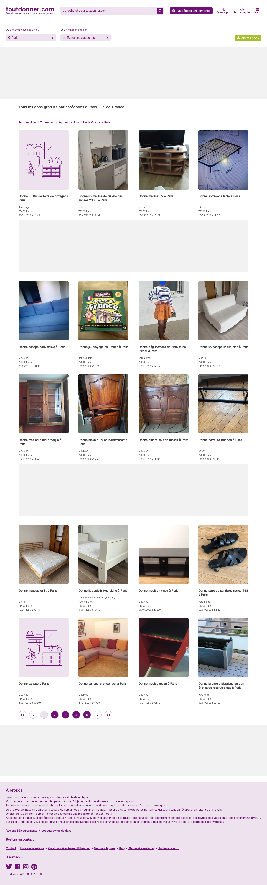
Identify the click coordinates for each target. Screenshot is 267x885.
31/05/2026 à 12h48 (29, 215)
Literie (201, 207)
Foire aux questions (32, 848)
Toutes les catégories (81, 37)
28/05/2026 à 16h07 (149, 215)
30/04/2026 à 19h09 (150, 609)
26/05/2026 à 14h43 (29, 366)
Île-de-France (91, 122)
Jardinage (24, 207)
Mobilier (83, 207)
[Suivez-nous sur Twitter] (9, 868)
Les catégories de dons (56, 830)
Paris (14, 37)
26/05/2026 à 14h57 (209, 215)
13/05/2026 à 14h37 (149, 459)
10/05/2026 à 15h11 (208, 459)
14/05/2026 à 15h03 (209, 366)
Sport (201, 451)
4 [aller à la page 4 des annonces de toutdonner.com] (76, 715)
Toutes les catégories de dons (59, 122)
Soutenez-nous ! (168, 848)
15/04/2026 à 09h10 (149, 702)
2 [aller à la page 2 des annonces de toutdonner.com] (55, 715)
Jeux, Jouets (85, 358)
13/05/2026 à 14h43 (29, 459)
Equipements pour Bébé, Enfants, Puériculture (96, 599)
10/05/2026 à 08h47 (29, 609)
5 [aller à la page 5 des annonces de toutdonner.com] (87, 715)
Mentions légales (104, 848)
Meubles (143, 207)
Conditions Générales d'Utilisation (69, 848)
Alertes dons (250, 38)
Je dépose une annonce (191, 11)
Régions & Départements (21, 830)
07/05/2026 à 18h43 (89, 609)
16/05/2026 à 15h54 (149, 366)
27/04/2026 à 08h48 (30, 702)
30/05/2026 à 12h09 (89, 215)
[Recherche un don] (109, 10)
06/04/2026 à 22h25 (209, 702)
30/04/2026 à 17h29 (209, 609)
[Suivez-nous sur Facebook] (17, 868)
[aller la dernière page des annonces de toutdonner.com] (108, 714)
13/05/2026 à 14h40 (89, 459)
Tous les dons (27, 122)
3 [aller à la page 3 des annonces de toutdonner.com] (65, 715)
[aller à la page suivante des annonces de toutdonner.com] (97, 714)
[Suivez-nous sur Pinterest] (34, 868)
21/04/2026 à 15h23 (89, 702)
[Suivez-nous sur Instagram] (25, 868)
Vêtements (144, 358)
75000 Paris (25, 211)
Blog (122, 848)
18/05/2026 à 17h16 (89, 366)
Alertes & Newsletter (141, 848)
